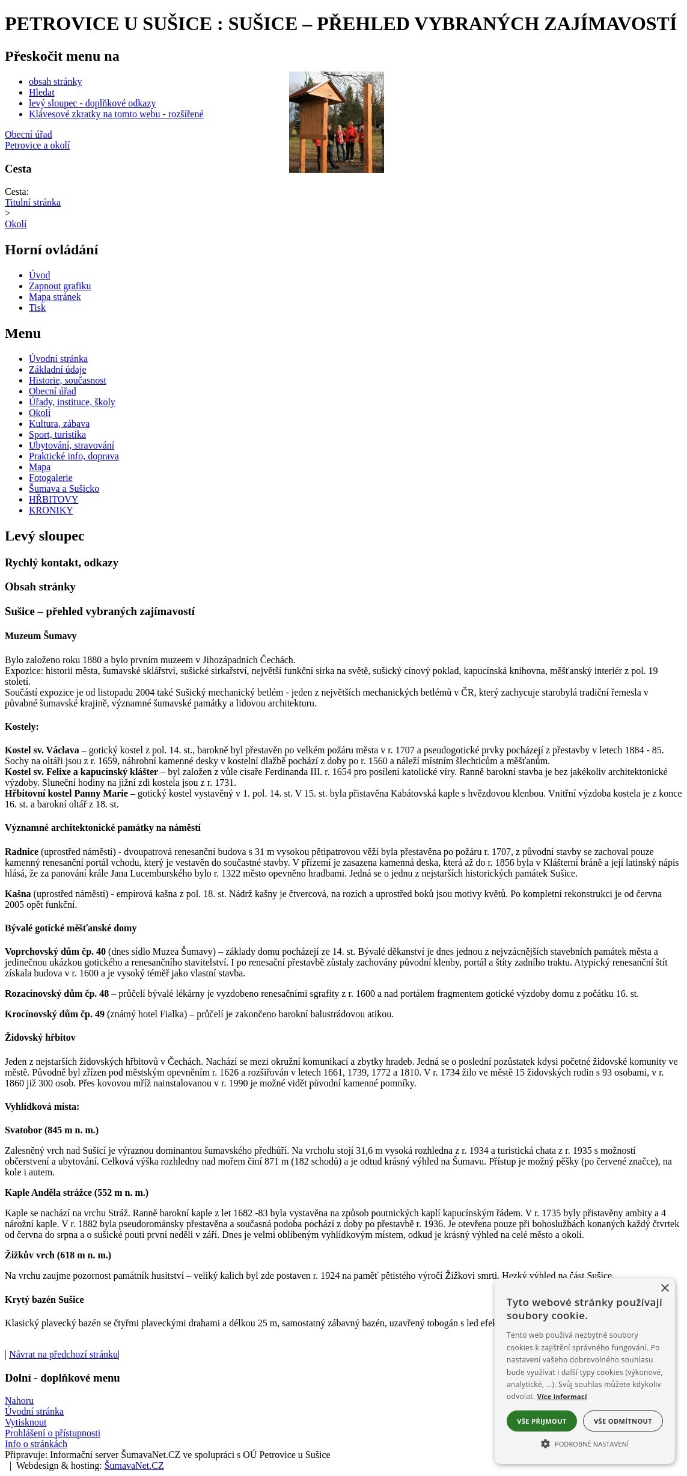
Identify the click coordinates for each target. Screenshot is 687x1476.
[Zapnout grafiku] (60, 286)
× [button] (664, 1288)
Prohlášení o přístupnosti (52, 1433)
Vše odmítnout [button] (623, 1420)
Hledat (42, 92)
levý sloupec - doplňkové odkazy (92, 103)
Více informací (562, 1396)
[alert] (585, 1371)
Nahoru (19, 1400)
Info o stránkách (36, 1444)
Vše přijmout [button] (541, 1420)
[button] (585, 1443)
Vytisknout (25, 1422)
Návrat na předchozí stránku (63, 1354)
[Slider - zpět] (283, 121)
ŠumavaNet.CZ (134, 1465)
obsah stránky (55, 81)
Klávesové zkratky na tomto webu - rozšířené (116, 114)
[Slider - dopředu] (389, 121)
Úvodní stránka (34, 1411)
